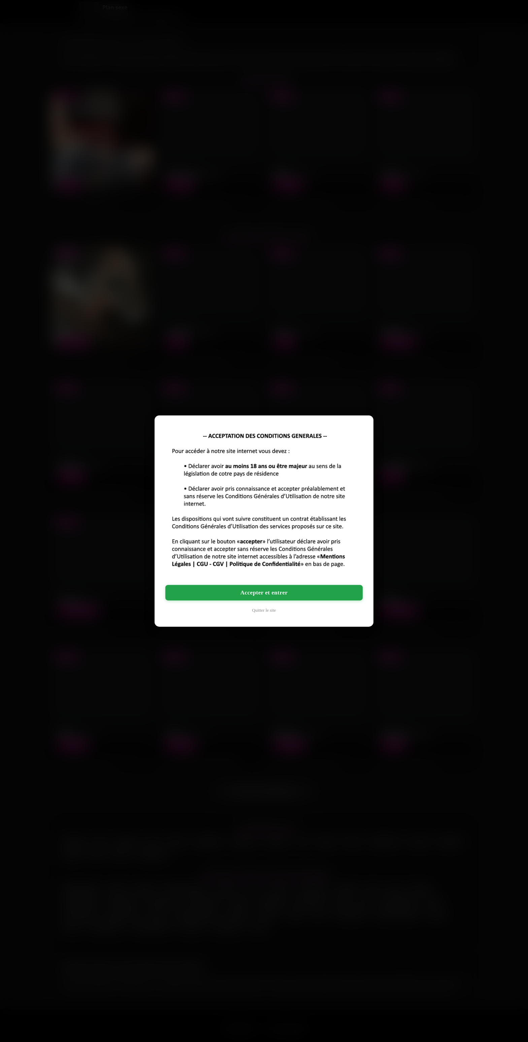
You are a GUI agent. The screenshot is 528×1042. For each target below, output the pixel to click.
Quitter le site (264, 609)
